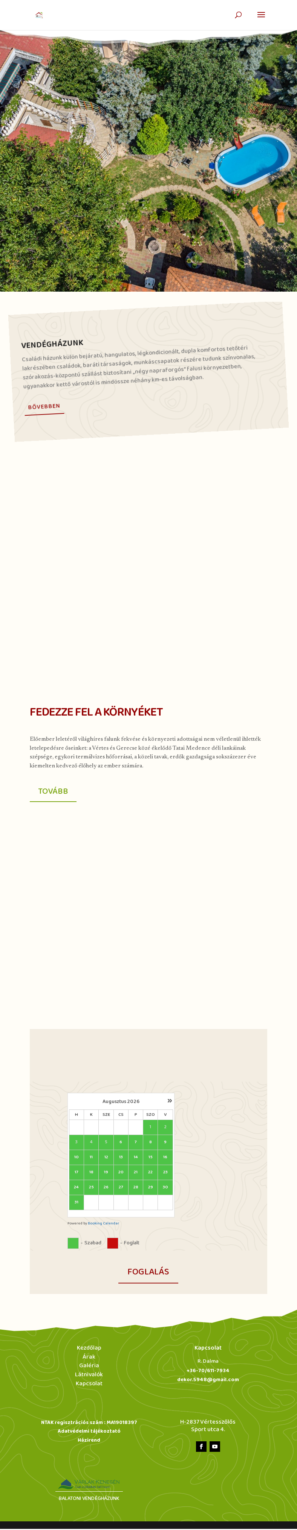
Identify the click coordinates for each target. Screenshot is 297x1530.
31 (76, 1204)
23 (165, 1174)
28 (135, 1189)
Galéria (89, 1367)
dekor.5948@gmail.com (208, 1381)
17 (76, 1174)
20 (121, 1174)
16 (165, 1159)
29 (150, 1189)
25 (91, 1189)
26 (106, 1189)
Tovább (54, 792)
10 (76, 1159)
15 (150, 1159)
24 (76, 1189)
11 (91, 1159)
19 (106, 1174)
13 (121, 1159)
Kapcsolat (89, 1385)
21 (136, 1174)
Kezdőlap (89, 1349)
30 (165, 1189)
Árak (89, 1358)
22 (150, 1174)
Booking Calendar (103, 1225)
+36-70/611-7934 (208, 1372)
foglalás (148, 1273)
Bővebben (44, 406)
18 (91, 1174)
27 (121, 1189)
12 (106, 1159)
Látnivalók (89, 1376)
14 (136, 1159)
